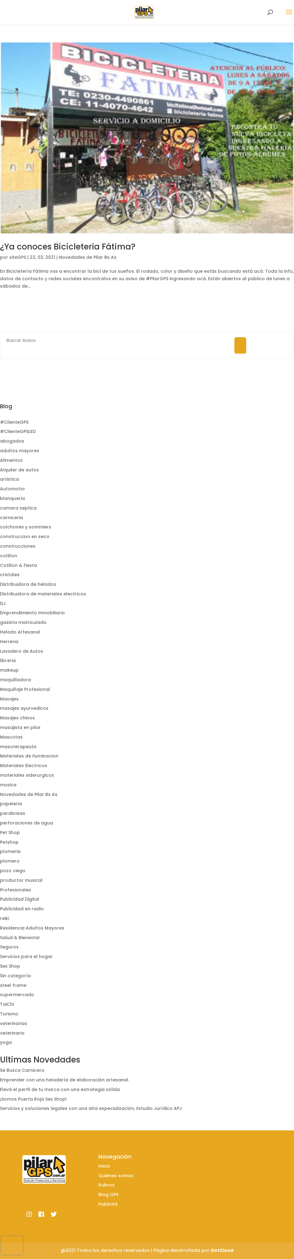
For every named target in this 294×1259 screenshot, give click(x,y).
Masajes (9, 699)
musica (8, 785)
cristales (10, 575)
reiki (4, 918)
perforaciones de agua (26, 823)
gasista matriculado (23, 622)
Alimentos (11, 460)
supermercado (17, 995)
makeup (9, 670)
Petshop (9, 842)
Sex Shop (10, 966)
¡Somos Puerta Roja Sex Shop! (33, 1099)
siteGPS (17, 257)
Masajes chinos (17, 718)
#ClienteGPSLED (18, 431)
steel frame (13, 985)
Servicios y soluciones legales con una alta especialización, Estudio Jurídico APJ (91, 1108)
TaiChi (7, 1004)
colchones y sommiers (25, 527)
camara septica (18, 508)
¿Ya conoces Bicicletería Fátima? (67, 246)
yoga (6, 1042)
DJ (3, 603)
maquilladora (15, 680)
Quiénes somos (115, 1176)
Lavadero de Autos (21, 651)
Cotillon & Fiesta (18, 565)
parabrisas (12, 813)
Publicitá (108, 1204)
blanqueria (12, 498)
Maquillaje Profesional (25, 689)
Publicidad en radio (22, 909)
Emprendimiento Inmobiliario (32, 613)
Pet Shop (10, 832)
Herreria (9, 641)
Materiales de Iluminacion (29, 756)
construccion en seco (24, 536)
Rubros (106, 1185)
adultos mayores (19, 451)
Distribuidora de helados (28, 584)
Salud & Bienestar (20, 937)
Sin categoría (15, 976)
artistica (9, 479)
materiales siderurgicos (27, 775)
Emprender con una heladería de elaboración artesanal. (64, 1080)
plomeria (10, 851)
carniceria (11, 518)
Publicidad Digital (19, 899)
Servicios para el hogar (26, 956)
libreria (8, 660)
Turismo (9, 1014)
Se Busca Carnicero (22, 1070)
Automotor (12, 489)
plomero (10, 861)
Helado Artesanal (20, 632)
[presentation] (12, 1245)
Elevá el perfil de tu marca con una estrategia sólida (60, 1089)
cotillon (8, 556)
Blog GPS (108, 1194)
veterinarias (13, 1023)
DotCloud (222, 1250)
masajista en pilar (20, 727)
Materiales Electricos (23, 765)
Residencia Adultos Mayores (32, 928)
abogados (12, 441)
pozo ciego (12, 871)
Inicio (104, 1166)
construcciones (17, 546)
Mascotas (11, 737)
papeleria (11, 804)
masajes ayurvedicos (24, 708)
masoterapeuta (18, 747)
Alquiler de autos (19, 470)
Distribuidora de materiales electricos (43, 594)
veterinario (12, 1033)
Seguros (9, 947)
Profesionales (15, 890)
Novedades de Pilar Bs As (87, 257)
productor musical (21, 880)
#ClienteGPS (14, 422)
